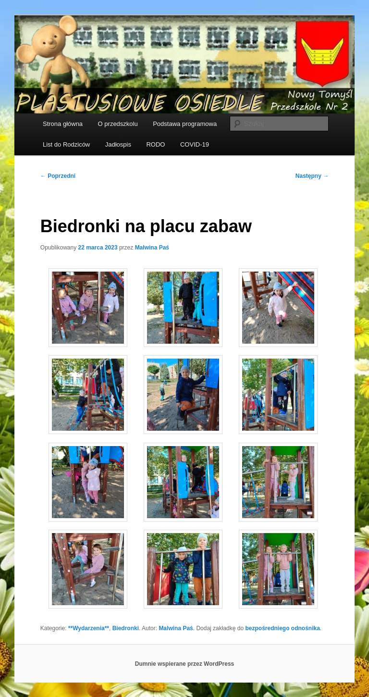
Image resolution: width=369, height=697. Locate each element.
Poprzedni (57, 176)
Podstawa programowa (185, 123)
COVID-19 (194, 144)
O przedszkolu (118, 123)
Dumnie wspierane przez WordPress (184, 663)
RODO (155, 144)
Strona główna (63, 123)
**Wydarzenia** (88, 628)
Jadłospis (118, 144)
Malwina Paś (152, 247)
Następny (312, 176)
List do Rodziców (66, 144)
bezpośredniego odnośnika (282, 628)
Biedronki (125, 628)
